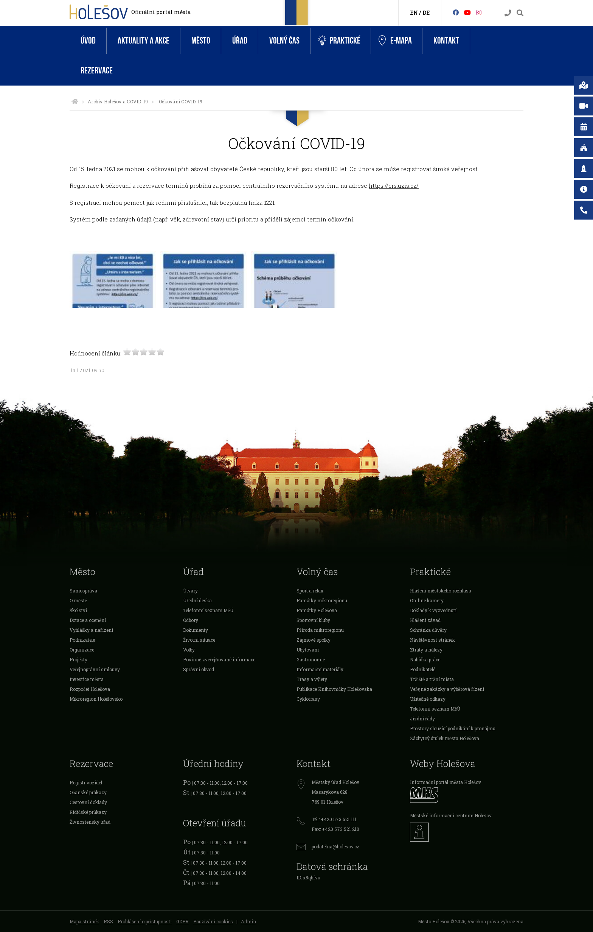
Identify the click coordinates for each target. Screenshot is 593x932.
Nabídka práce (425, 659)
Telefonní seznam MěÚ (208, 610)
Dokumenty (195, 630)
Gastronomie (310, 659)
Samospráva (83, 591)
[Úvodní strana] (74, 101)
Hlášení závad (425, 620)
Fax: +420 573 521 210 (335, 829)
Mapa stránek (84, 921)
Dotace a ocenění (88, 620)
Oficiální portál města (161, 12)
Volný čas (284, 40)
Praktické (339, 41)
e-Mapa (395, 41)
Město (200, 40)
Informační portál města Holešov (445, 782)
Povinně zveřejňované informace (219, 659)
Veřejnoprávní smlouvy (95, 669)
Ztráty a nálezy (426, 650)
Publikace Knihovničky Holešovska (334, 689)
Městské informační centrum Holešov (451, 815)
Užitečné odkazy (428, 699)
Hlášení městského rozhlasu (440, 591)
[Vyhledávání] (520, 13)
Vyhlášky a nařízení (91, 630)
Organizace (82, 650)
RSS (108, 921)
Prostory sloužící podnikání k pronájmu (452, 728)
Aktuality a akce (143, 40)
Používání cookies (213, 921)
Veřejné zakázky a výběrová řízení (447, 689)
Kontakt (446, 40)
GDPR (182, 921)
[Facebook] (456, 12)
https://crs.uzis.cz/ (394, 185)
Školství (78, 610)
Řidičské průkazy (88, 812)
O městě (78, 600)
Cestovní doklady (88, 802)
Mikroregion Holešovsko (96, 699)
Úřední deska (197, 600)
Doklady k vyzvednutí (433, 610)
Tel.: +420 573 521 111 (334, 819)
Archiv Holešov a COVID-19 (118, 101)
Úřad (239, 40)
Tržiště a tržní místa (432, 679)
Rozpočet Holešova (90, 689)
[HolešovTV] (467, 12)
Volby (189, 650)
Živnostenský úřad (90, 822)
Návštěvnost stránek (432, 640)
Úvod (88, 40)
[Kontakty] (508, 13)
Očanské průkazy (88, 792)
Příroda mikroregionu (320, 630)
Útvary (190, 591)
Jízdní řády (422, 718)
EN (414, 12)
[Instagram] (478, 12)
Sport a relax (309, 591)
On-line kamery (427, 600)
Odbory (190, 620)
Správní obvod (198, 669)
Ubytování (307, 650)
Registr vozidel (86, 782)
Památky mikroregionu (321, 600)
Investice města (87, 679)
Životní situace (199, 640)
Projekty (78, 659)
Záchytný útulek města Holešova (444, 738)
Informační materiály (319, 669)
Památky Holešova (316, 610)
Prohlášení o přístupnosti (145, 921)
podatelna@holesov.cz (335, 846)
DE (426, 12)
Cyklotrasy (308, 699)
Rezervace (97, 70)
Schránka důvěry (428, 630)
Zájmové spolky (313, 640)
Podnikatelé (82, 640)
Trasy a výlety (311, 679)
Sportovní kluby (313, 620)
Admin (248, 921)
